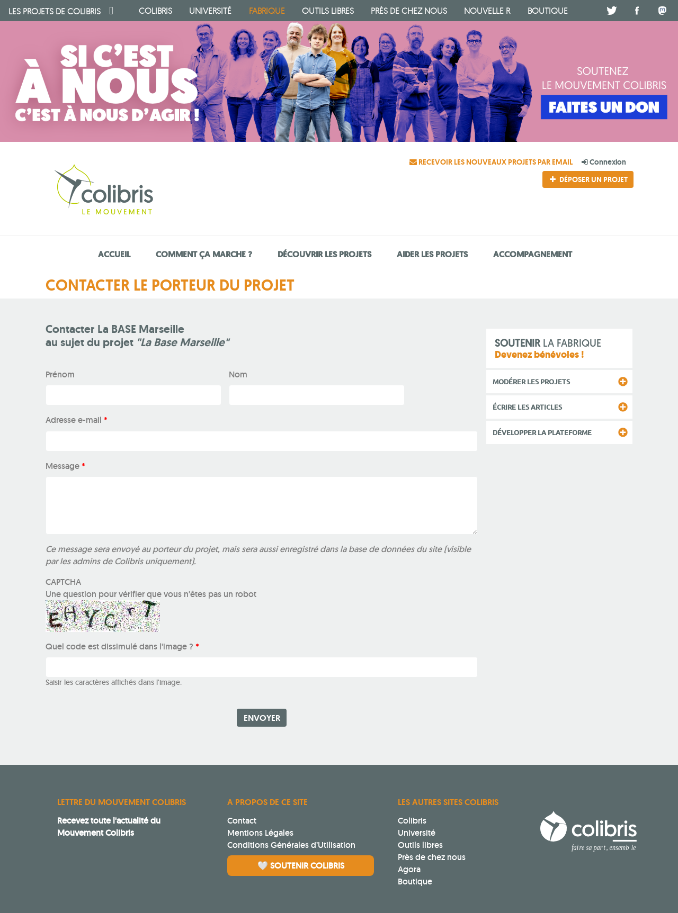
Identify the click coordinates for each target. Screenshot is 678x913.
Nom (238, 374)
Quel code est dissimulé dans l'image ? (122, 646)
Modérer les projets (531, 381)
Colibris (54, 11)
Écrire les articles (527, 407)
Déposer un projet (588, 179)
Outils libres (328, 10)
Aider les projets (432, 254)
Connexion (604, 162)
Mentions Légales (260, 832)
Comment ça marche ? (204, 254)
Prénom (60, 374)
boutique (548, 10)
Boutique (415, 881)
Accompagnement (532, 254)
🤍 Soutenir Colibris (300, 865)
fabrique (267, 10)
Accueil (114, 254)
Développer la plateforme (542, 432)
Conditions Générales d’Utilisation (291, 845)
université (210, 10)
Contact (241, 820)
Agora (409, 869)
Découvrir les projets (324, 254)
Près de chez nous (409, 10)
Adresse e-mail (77, 420)
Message (65, 466)
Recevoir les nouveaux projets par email (491, 162)
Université (416, 832)
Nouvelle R (487, 10)
